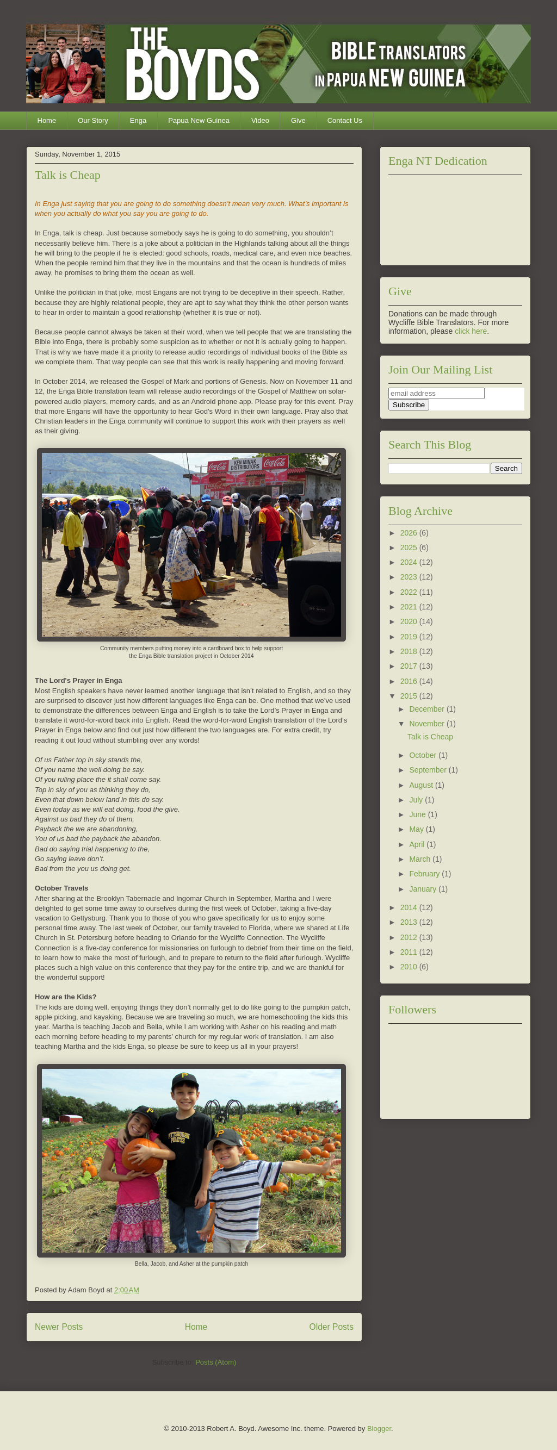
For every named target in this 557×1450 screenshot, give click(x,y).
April (417, 844)
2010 (409, 966)
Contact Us (344, 120)
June (418, 814)
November (427, 723)
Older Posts (332, 1326)
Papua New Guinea (199, 120)
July (417, 799)
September (428, 770)
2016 (409, 681)
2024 (409, 562)
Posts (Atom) (215, 1362)
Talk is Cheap (68, 175)
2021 (409, 606)
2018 (409, 651)
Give (298, 120)
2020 (409, 621)
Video (260, 120)
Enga (138, 120)
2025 (409, 547)
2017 (409, 666)
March (420, 859)
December (427, 709)
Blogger (379, 1428)
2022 (409, 592)
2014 (409, 907)
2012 (409, 937)
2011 (409, 952)
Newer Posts (59, 1326)
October (423, 755)
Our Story (93, 120)
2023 (409, 576)
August (422, 785)
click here (471, 331)
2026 (409, 532)
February (425, 873)
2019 (409, 636)
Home (47, 120)
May (417, 829)
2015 (409, 696)
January (423, 889)
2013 (409, 922)
